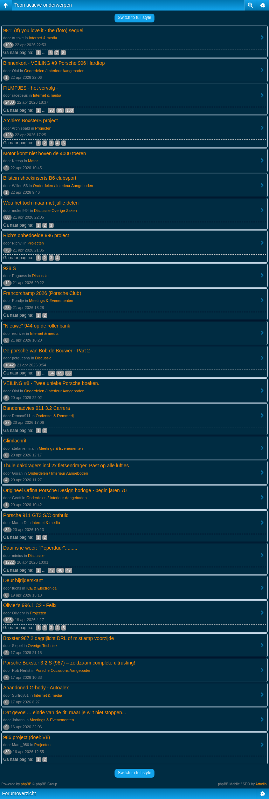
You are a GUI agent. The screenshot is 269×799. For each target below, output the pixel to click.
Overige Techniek (42, 645)
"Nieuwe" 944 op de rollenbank (36, 326)
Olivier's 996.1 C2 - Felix (29, 605)
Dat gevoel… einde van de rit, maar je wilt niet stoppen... (64, 712)
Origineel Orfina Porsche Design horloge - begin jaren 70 (65, 490)
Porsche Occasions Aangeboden (63, 670)
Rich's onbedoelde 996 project (36, 235)
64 (51, 373)
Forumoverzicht (19, 793)
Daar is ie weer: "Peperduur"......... (40, 548)
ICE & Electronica (41, 588)
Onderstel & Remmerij (55, 416)
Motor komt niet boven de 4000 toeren (44, 153)
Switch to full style (134, 17)
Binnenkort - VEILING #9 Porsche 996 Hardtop (54, 63)
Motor (33, 161)
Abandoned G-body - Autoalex (36, 687)
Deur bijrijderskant (23, 580)
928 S (9, 268)
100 (70, 110)
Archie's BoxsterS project (30, 120)
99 (60, 110)
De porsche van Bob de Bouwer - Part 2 (46, 350)
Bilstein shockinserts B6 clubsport (39, 178)
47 (51, 570)
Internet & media (43, 38)
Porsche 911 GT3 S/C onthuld (36, 515)
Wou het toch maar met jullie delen (40, 203)
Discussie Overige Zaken (55, 210)
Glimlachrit (14, 440)
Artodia (261, 784)
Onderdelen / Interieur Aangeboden (54, 71)
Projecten (43, 128)
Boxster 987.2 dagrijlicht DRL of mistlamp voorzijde (58, 638)
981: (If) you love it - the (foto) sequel (43, 30)
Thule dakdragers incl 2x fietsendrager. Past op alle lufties (66, 465)
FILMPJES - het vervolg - (30, 88)
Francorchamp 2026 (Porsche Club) (42, 293)
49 (69, 570)
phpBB (26, 784)
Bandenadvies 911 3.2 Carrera (36, 408)
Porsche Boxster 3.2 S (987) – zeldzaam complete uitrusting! (69, 663)
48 (60, 570)
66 (69, 373)
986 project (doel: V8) (26, 737)
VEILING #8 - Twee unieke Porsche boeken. (51, 383)
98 (51, 110)
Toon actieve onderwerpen (43, 5)
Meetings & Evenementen (51, 300)
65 (60, 373)
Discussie (40, 276)
